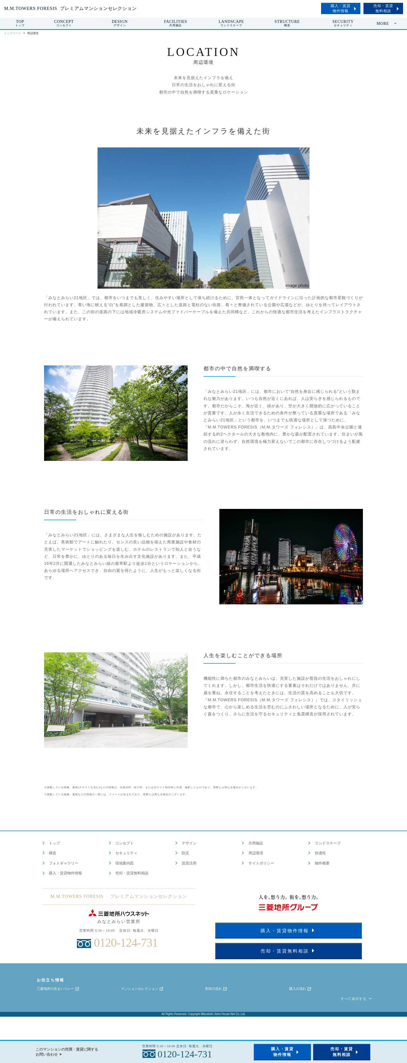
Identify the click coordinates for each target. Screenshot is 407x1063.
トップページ (12, 33)
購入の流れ (300, 989)
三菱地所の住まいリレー (58, 989)
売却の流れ (216, 989)
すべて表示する (357, 998)
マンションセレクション (142, 989)
